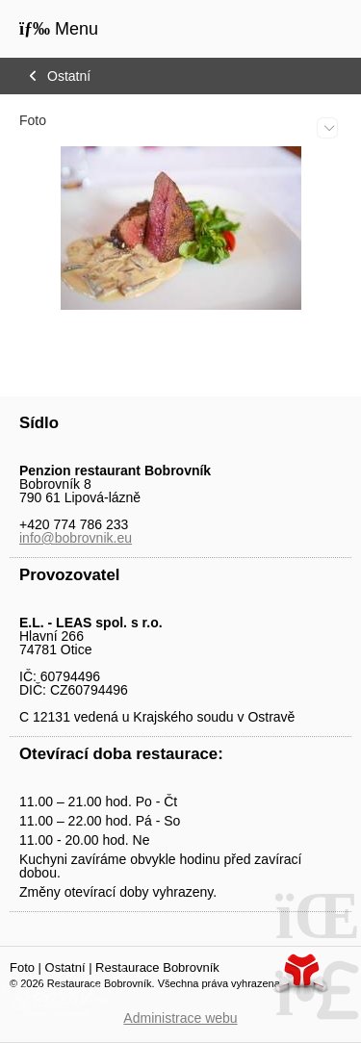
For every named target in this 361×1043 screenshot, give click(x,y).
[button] (58, 28)
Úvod (298, 31)
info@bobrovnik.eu (75, 538)
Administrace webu (180, 1018)
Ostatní (68, 76)
